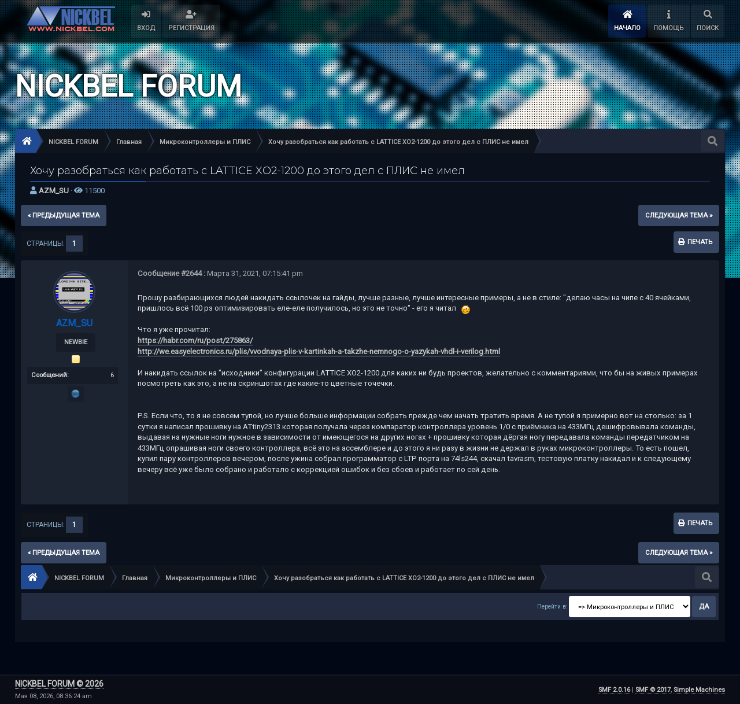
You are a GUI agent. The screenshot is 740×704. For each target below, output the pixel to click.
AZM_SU (54, 190)
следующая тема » (678, 215)
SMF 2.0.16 (614, 690)
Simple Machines (699, 690)
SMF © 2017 (653, 690)
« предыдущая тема (63, 215)
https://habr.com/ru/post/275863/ (195, 340)
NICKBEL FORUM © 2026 (59, 683)
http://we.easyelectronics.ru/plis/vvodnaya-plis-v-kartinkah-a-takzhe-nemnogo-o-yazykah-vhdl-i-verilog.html (319, 351)
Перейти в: (552, 606)
